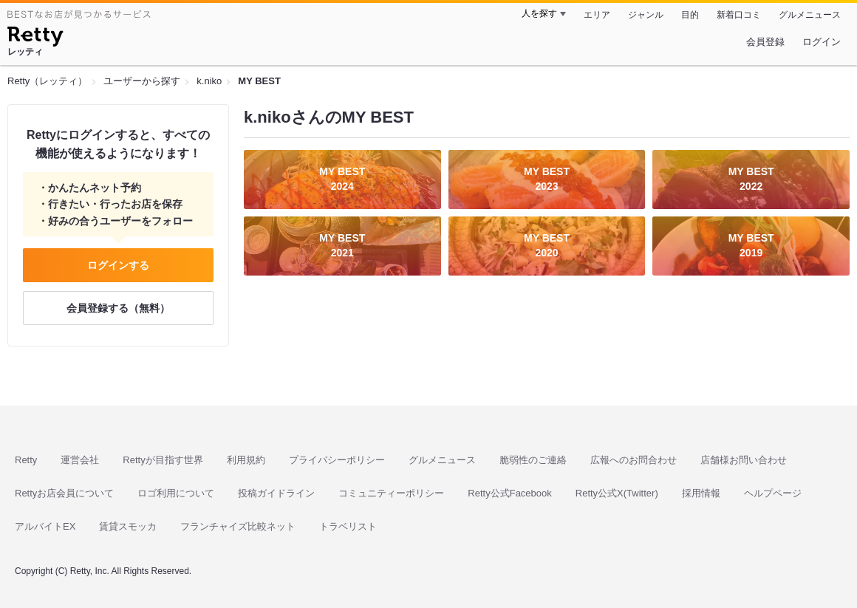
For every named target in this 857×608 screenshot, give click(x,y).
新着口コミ (739, 15)
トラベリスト (348, 526)
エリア (597, 15)
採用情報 (701, 493)
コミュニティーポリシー (391, 493)
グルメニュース (810, 15)
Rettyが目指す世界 (162, 459)
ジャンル (645, 15)
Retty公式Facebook (509, 493)
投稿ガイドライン (276, 493)
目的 (690, 15)
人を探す (539, 13)
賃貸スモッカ (128, 526)
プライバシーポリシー (337, 459)
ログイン (821, 41)
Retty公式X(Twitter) (617, 493)
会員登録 (765, 41)
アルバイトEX (45, 526)
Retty (26, 459)
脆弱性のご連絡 (533, 459)
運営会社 (80, 459)
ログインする (118, 265)
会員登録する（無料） (118, 308)
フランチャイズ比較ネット (238, 526)
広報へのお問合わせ (633, 459)
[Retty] (35, 38)
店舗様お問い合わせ (743, 459)
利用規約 (246, 459)
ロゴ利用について (175, 493)
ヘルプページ (773, 493)
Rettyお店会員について (64, 493)
